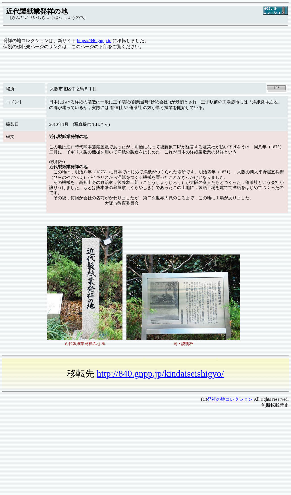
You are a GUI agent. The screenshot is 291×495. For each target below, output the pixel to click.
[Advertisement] (145, 453)
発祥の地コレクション (230, 399)
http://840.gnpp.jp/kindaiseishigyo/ (160, 373)
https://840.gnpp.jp (94, 40)
